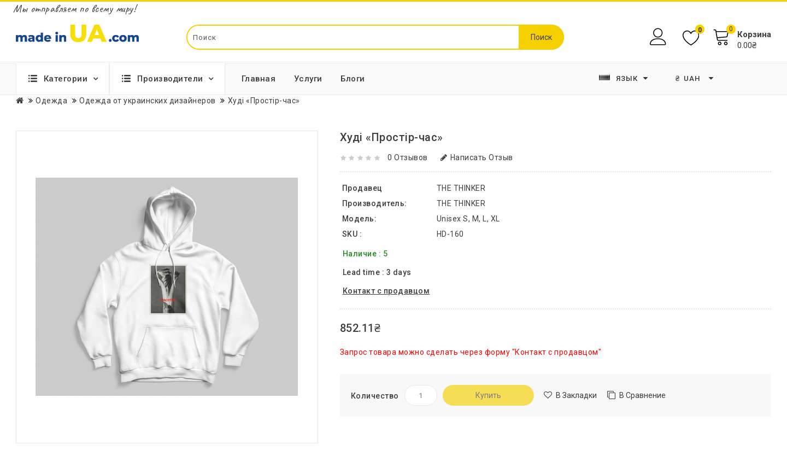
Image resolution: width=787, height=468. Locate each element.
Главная (259, 79)
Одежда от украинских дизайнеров (147, 100)
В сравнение (642, 395)
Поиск (541, 37)
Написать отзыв (477, 157)
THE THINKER (461, 203)
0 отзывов (407, 157)
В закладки (576, 395)
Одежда (51, 100)
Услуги (308, 79)
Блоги (352, 79)
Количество (375, 395)
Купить (488, 395)
